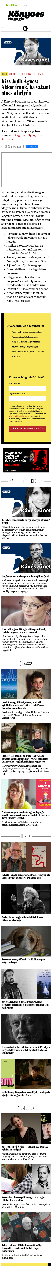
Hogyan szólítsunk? (18, 394)
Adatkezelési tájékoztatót (19, 416)
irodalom (40, 74)
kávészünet (32, 74)
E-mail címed (15, 383)
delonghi (24, 74)
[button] (2, 28)
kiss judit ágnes (15, 74)
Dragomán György (25, 135)
